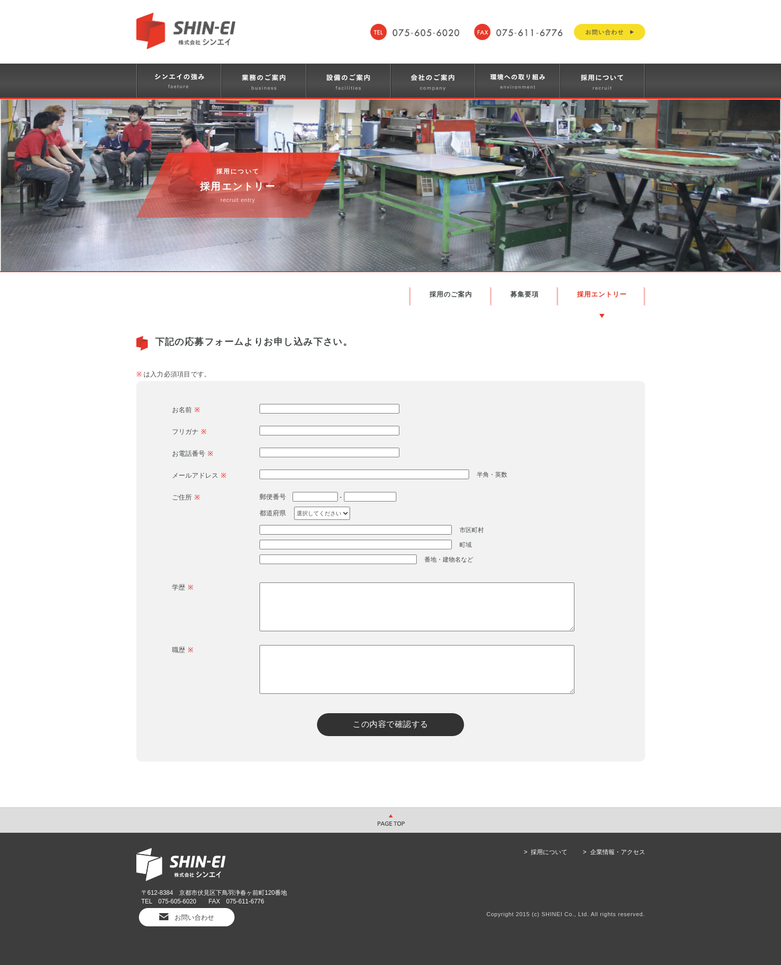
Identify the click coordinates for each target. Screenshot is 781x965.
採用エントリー (602, 294)
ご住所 (186, 497)
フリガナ (189, 431)
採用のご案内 (450, 294)
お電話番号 (192, 453)
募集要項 (524, 294)
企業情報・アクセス (617, 852)
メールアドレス (199, 475)
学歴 (182, 587)
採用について (549, 852)
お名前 (186, 410)
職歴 (182, 650)
